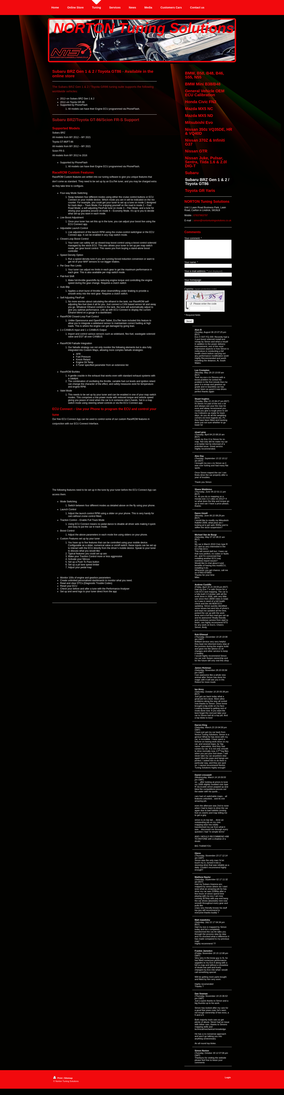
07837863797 (200, 215)
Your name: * (191, 265)
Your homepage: (193, 283)
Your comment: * (193, 238)
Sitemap (68, 1081)
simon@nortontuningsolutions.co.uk (212, 220)
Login (228, 1081)
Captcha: (200, 292)
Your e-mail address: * (203, 274)
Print (58, 1081)
